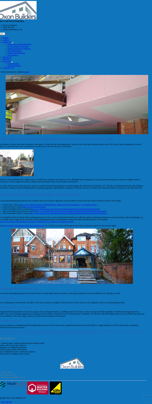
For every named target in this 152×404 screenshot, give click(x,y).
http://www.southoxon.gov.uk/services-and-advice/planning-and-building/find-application (65, 209)
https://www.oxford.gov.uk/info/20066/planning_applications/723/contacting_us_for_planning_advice (58, 205)
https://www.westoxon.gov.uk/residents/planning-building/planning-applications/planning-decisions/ (68, 213)
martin (26, 72)
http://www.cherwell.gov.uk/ (34, 207)
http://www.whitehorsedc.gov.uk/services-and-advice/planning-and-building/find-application (70, 211)
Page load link (6, 402)
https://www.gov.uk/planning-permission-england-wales (23, 226)
